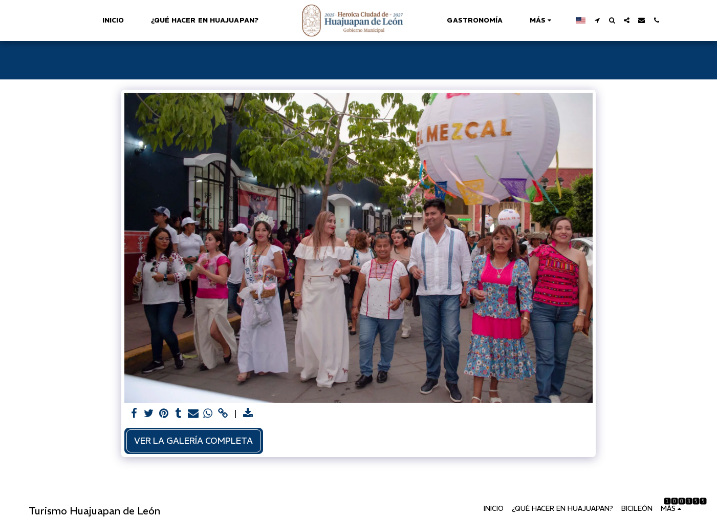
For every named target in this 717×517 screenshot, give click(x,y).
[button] (593, 20)
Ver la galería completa (193, 441)
